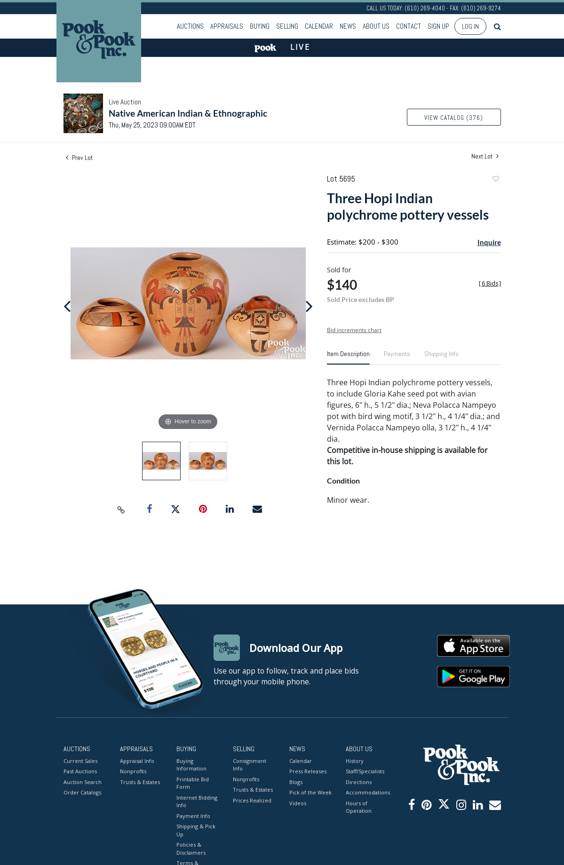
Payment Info (193, 815)
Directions (359, 782)
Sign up (438, 26)
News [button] (348, 26)
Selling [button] (287, 26)
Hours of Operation (359, 807)
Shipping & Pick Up (195, 830)
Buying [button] (260, 26)
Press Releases (307, 771)
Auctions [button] (190, 26)
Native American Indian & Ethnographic (188, 113)
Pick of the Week (310, 792)
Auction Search (83, 782)
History (355, 760)
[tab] (348, 357)
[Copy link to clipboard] (121, 509)
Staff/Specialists (365, 771)
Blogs (295, 782)
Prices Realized (252, 800)
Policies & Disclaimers (191, 848)
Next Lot (485, 156)
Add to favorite (495, 180)
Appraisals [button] (226, 26)
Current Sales (80, 760)
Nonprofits (133, 771)
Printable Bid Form (192, 783)
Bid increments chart (354, 330)
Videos (297, 803)
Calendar (319, 26)
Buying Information (191, 764)
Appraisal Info (137, 760)
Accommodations (367, 792)
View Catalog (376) (453, 118)
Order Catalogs (82, 792)
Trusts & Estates (140, 782)
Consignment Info (249, 764)
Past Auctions (80, 771)
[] (490, 283)
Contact (408, 26)
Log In (470, 26)
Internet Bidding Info (196, 801)
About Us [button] (376, 26)
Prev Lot (79, 157)
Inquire (489, 242)
